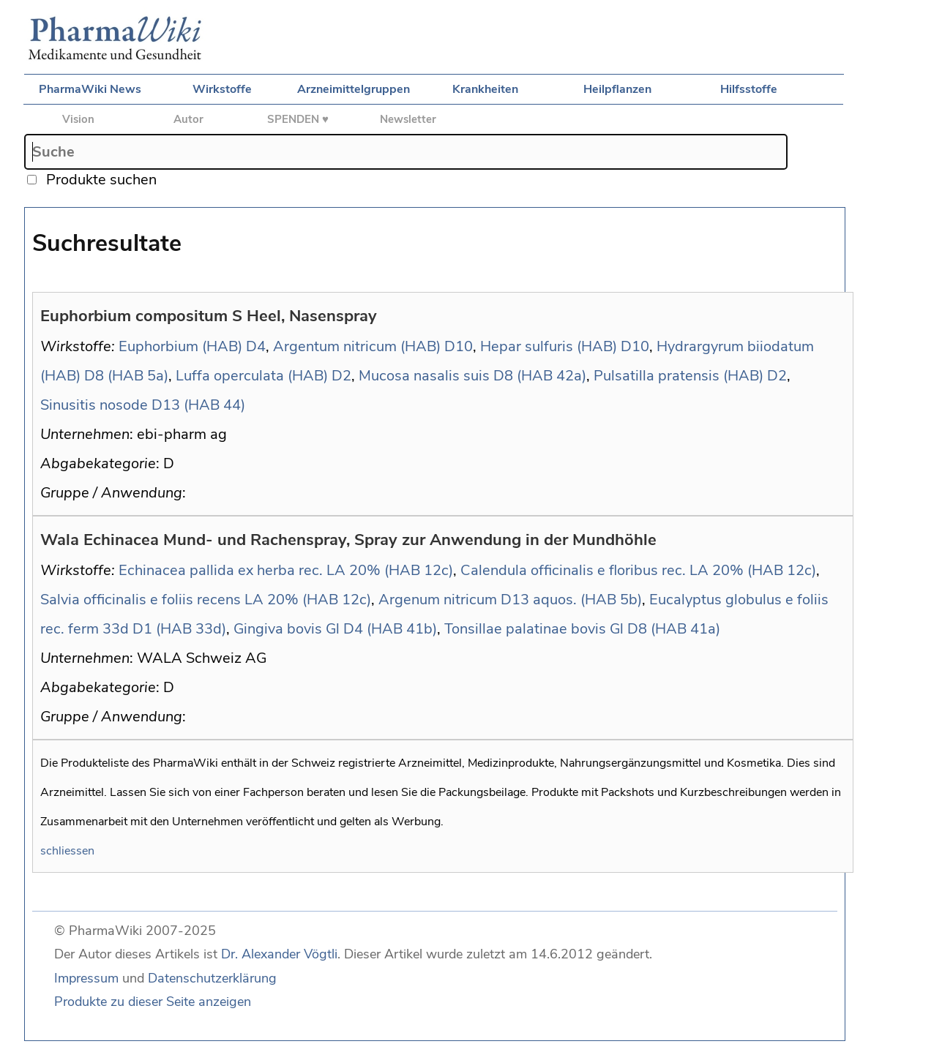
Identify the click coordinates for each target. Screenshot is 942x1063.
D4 (256, 346)
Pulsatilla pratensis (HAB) (678, 376)
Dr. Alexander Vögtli (279, 954)
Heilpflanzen (617, 89)
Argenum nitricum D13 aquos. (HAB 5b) (510, 599)
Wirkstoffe (222, 89)
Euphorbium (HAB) (180, 346)
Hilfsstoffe (748, 89)
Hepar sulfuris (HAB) (548, 346)
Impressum (86, 978)
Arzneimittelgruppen (353, 89)
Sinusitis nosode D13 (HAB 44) (142, 405)
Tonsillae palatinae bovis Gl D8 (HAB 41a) (582, 629)
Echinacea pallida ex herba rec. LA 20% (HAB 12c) (286, 570)
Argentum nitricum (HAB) (357, 346)
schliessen (67, 851)
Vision (78, 119)
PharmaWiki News (90, 89)
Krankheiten (485, 89)
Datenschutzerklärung (212, 978)
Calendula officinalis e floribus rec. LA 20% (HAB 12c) (638, 570)
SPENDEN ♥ (298, 119)
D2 (341, 376)
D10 (458, 346)
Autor (188, 119)
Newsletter (408, 119)
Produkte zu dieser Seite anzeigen (152, 1001)
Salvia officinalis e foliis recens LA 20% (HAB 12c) (205, 599)
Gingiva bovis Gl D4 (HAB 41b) (335, 629)
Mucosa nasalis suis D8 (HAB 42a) (472, 376)
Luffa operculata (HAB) (252, 376)
